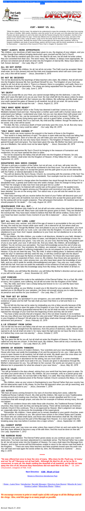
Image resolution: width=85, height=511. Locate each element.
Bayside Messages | (39, 484)
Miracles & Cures (74, 484)
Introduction (26, 484)
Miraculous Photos (46, 486)
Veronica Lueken (30, 486)
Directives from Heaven (57, 484)
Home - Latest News (12, 484)
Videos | (58, 486)
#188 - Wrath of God (50, 472)
